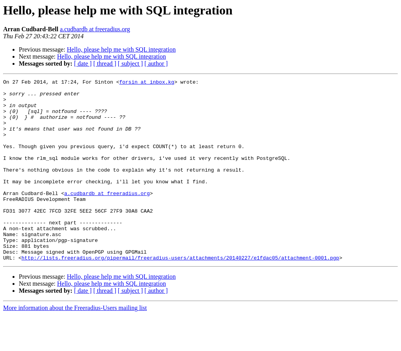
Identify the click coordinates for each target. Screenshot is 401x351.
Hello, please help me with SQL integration (121, 49)
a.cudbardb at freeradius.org (95, 29)
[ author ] (156, 63)
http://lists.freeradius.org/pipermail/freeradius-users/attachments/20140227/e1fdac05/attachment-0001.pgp (180, 293)
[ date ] (83, 63)
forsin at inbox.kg (146, 82)
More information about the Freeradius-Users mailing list (75, 344)
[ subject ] (130, 63)
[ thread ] (104, 63)
